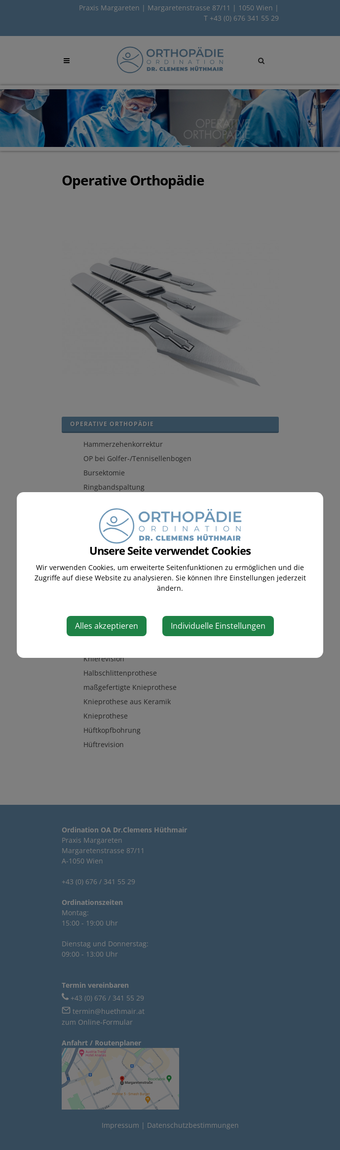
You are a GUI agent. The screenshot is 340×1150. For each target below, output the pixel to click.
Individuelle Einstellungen (218, 625)
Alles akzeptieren (106, 625)
